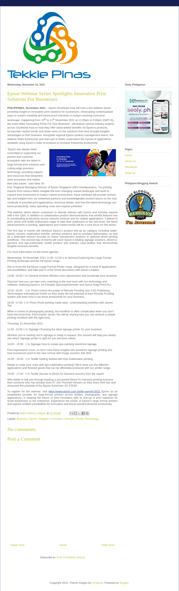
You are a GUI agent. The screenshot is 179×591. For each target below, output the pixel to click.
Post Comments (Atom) (71, 557)
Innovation (56, 418)
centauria (97, 582)
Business (22, 418)
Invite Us (130, 173)
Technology (92, 418)
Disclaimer (131, 167)
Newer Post (17, 545)
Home (63, 545)
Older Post (108, 545)
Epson (33, 418)
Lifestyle (69, 418)
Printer (79, 418)
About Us (130, 161)
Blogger (124, 582)
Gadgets (44, 418)
